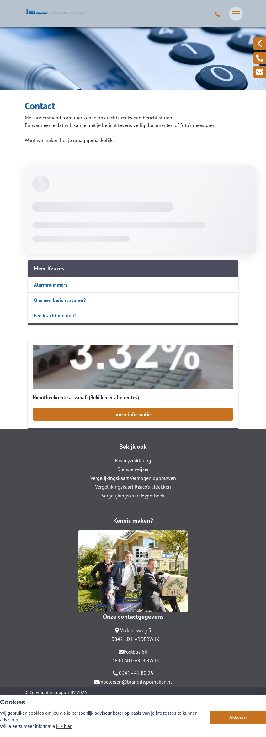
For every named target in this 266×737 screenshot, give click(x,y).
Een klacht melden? (55, 315)
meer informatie (133, 414)
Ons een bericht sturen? (60, 300)
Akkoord (238, 717)
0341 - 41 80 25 (133, 673)
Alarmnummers (50, 285)
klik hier (64, 726)
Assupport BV (63, 692)
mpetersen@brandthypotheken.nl (133, 681)
